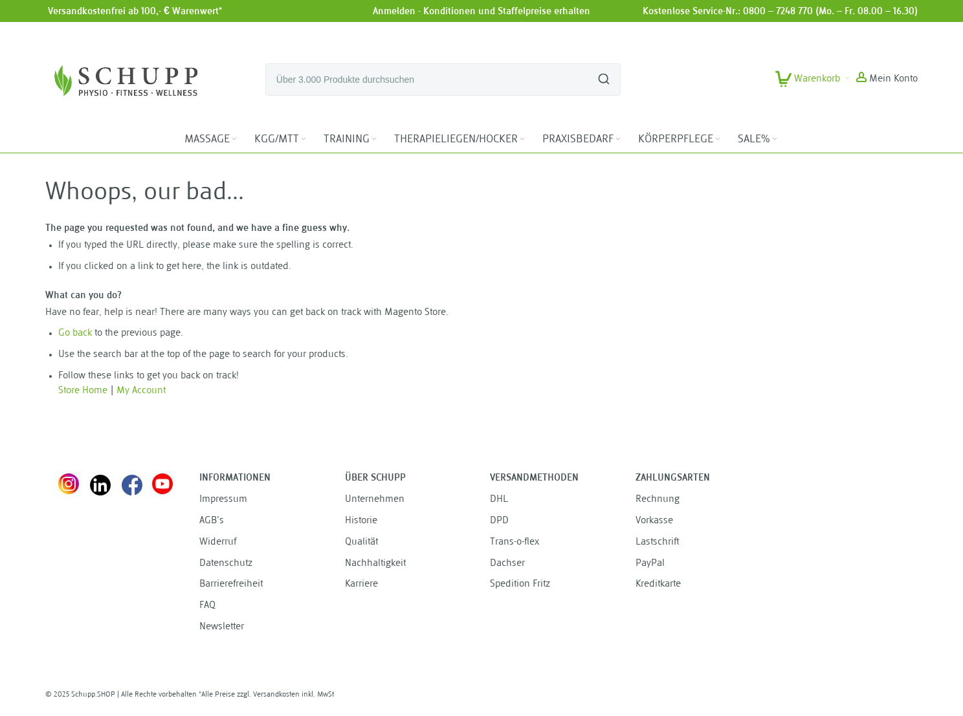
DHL (499, 499)
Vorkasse (654, 521)
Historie (361, 521)
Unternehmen (374, 499)
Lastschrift (657, 542)
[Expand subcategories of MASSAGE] (234, 139)
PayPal (650, 564)
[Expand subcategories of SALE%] (774, 139)
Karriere (361, 584)
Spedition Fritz (520, 584)
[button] (887, 79)
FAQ (207, 606)
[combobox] (443, 79)
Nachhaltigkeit (375, 564)
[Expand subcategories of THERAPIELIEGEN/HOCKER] (522, 139)
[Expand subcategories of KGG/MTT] (303, 139)
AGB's (211, 521)
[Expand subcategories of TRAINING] (374, 139)
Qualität (361, 542)
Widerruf (217, 542)
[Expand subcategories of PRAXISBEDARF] (618, 139)
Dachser (507, 564)
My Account (141, 391)
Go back (75, 333)
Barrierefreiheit (231, 584)
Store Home (82, 391)
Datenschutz (225, 564)
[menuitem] (212, 140)
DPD (499, 521)
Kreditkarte (658, 584)
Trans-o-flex (514, 542)
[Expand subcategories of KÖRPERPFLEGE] (717, 139)
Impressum (223, 499)
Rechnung (658, 499)
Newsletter (221, 627)
